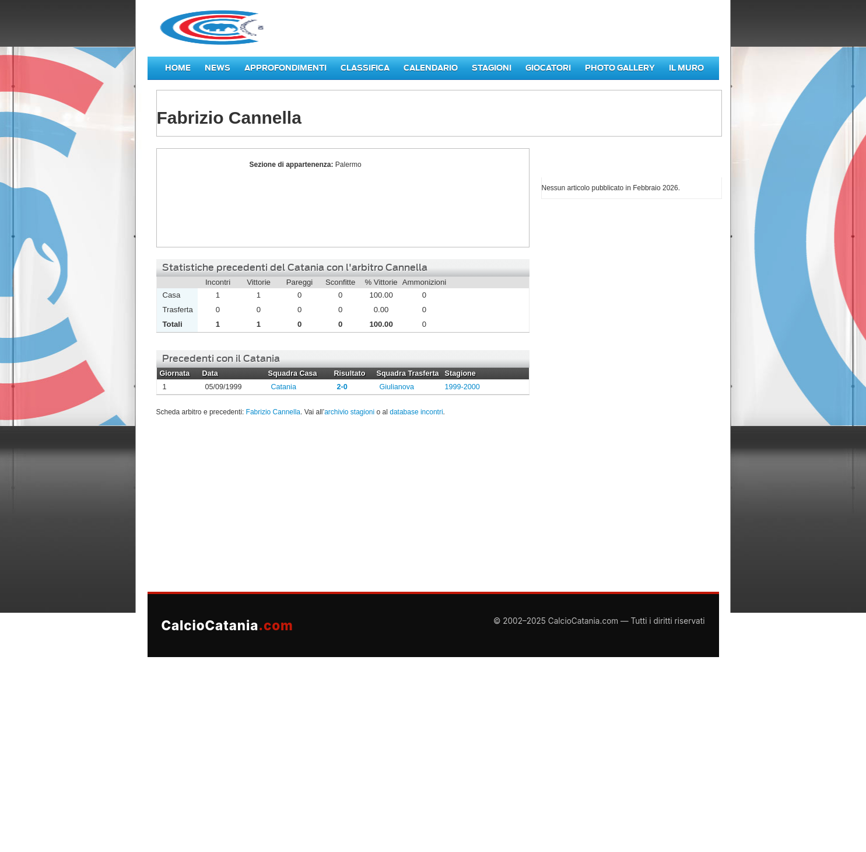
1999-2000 (462, 387)
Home (178, 68)
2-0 (342, 387)
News (217, 68)
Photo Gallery (620, 68)
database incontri (416, 412)
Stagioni (491, 68)
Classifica (365, 68)
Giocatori (548, 68)
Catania (283, 387)
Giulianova (397, 387)
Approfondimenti (285, 68)
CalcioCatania (227, 625)
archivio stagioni (349, 412)
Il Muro (686, 68)
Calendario (431, 68)
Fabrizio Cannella (200, 198)
